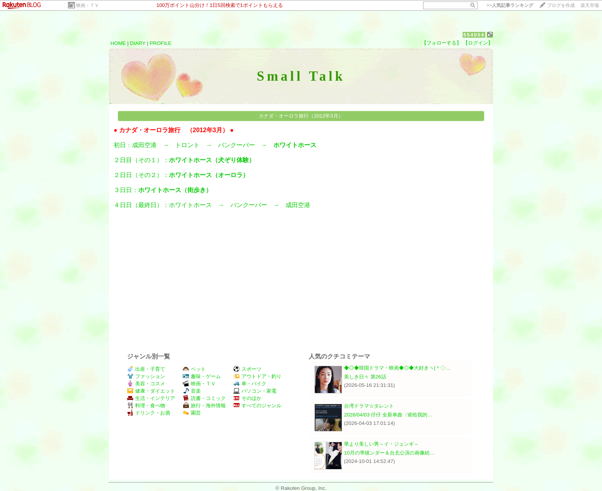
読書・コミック (204, 398)
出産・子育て (146, 369)
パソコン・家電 (254, 391)
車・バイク (249, 383)
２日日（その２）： (184, 175)
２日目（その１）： (187, 160)
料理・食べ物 (146, 405)
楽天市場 (589, 5)
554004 (474, 35)
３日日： (166, 190)
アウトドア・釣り (257, 376)
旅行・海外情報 (204, 405)
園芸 (192, 413)
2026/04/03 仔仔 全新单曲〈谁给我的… (388, 415)
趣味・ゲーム (202, 376)
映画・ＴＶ (87, 5)
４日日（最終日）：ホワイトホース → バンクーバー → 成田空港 (215, 205)
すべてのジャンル (257, 405)
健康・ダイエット (151, 391)
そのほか (247, 398)
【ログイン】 (478, 43)
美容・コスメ (146, 383)
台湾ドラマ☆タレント (369, 406)
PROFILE (161, 43)
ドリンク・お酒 (148, 413)
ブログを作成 (561, 5)
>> (509, 5)
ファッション (146, 376)
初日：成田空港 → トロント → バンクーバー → (218, 145)
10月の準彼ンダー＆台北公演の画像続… (389, 453)
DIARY (138, 43)
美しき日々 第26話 (365, 377)
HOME (118, 43)
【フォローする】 (441, 43)
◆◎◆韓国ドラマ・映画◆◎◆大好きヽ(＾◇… (397, 368)
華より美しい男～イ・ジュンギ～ (381, 444)
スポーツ (247, 369)
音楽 (192, 391)
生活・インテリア (151, 398)
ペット (194, 369)
